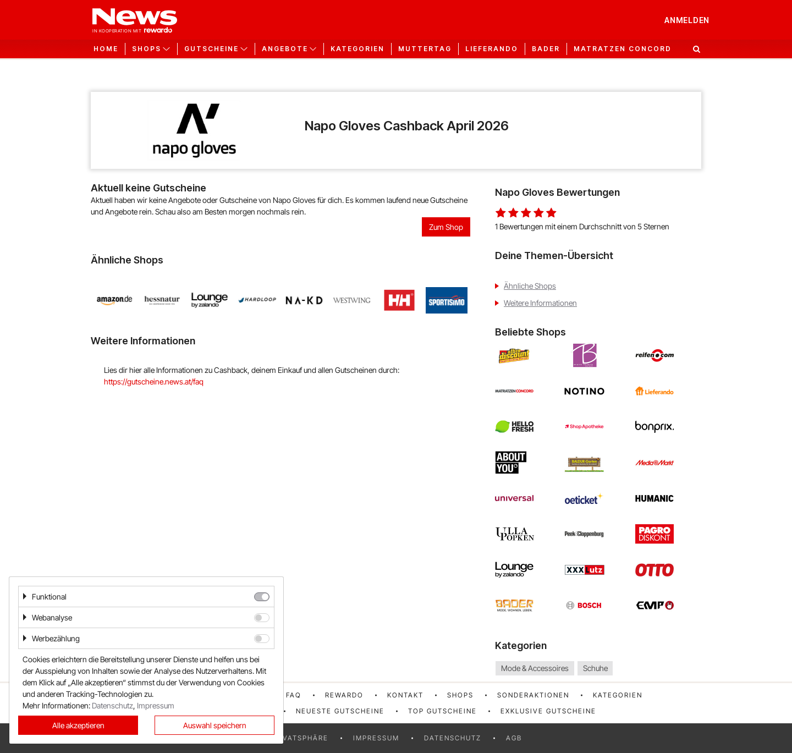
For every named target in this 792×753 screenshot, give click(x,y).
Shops (460, 695)
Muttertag (425, 49)
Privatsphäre (299, 738)
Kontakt (405, 695)
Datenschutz (452, 738)
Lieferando (491, 49)
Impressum (376, 738)
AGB (514, 738)
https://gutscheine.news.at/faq (154, 381)
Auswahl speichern (214, 725)
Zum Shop (446, 227)
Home (106, 49)
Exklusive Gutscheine (548, 711)
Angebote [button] (285, 49)
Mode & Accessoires (535, 668)
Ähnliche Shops (530, 285)
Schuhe (595, 668)
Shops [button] (146, 49)
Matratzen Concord (623, 49)
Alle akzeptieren (78, 725)
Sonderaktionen (533, 695)
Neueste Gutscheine (340, 711)
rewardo (344, 695)
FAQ (293, 695)
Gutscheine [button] (211, 49)
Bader (546, 49)
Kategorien (357, 49)
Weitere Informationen (540, 302)
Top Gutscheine (442, 711)
